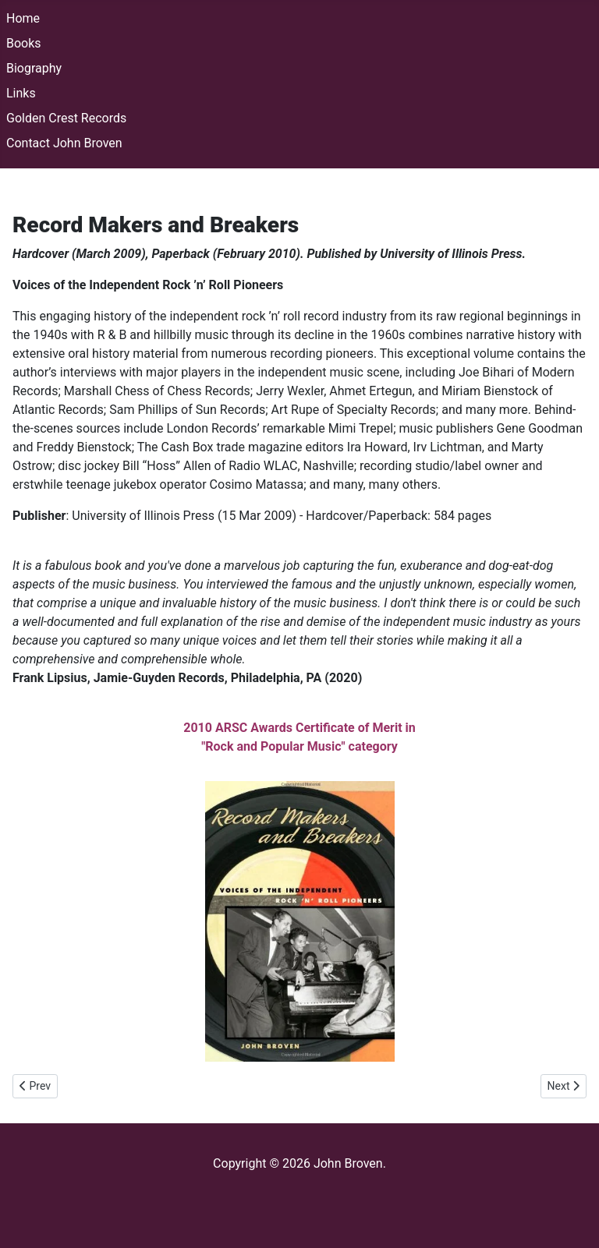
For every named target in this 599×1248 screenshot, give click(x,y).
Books (23, 43)
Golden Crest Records (66, 118)
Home (23, 18)
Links (21, 93)
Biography (34, 68)
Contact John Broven (64, 143)
